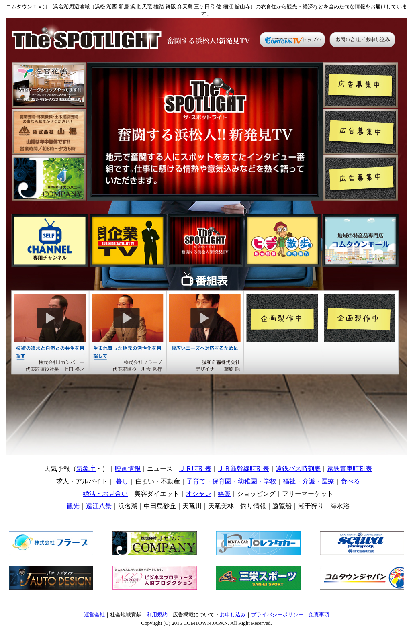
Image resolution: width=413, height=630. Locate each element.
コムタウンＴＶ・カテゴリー (208, 489)
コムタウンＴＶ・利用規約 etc (206, 613)
